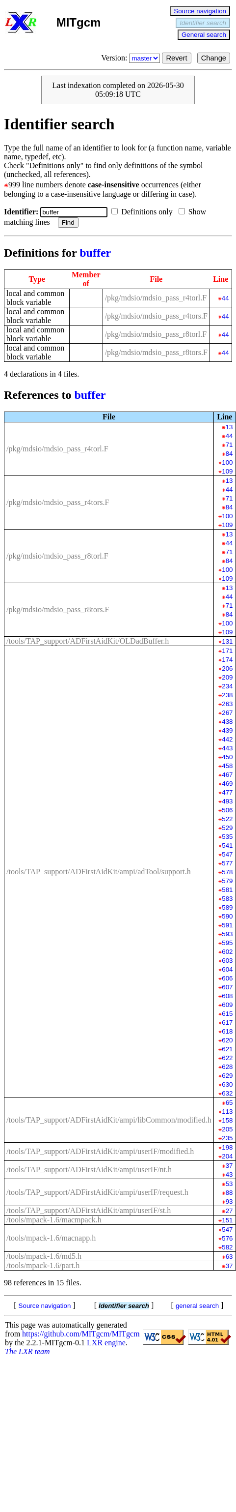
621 (227, 1049)
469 (227, 783)
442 (227, 739)
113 (227, 1111)
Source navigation (200, 11)
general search (197, 1305)
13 (229, 427)
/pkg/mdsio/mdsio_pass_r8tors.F (156, 352)
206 (227, 668)
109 (227, 471)
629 (227, 1075)
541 (227, 845)
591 (227, 925)
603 (227, 960)
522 (227, 819)
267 (227, 712)
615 (227, 1013)
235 (227, 1138)
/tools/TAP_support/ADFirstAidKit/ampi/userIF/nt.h (89, 1169)
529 (227, 827)
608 (227, 996)
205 (227, 1129)
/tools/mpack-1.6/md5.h (43, 1256)
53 (229, 1183)
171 (227, 650)
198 (227, 1147)
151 (227, 1220)
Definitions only (143, 212)
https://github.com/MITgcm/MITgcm (81, 1334)
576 (227, 1238)
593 (227, 934)
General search (204, 34)
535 (227, 836)
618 (227, 1031)
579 (227, 881)
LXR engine (106, 1342)
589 (227, 907)
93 (229, 1201)
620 (227, 1040)
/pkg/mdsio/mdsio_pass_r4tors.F (156, 316)
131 (227, 641)
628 (227, 1066)
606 (227, 978)
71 (229, 444)
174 (227, 659)
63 (229, 1256)
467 (227, 774)
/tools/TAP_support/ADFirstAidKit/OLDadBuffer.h (87, 641)
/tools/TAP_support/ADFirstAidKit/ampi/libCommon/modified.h (108, 1120)
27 (229, 1211)
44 (225, 298)
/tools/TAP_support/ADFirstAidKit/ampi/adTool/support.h (98, 871)
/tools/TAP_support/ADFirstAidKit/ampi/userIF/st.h (88, 1210)
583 (227, 898)
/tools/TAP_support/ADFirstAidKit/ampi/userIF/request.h (97, 1192)
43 (229, 1174)
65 (229, 1102)
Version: (131, 58)
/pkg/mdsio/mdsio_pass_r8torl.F (156, 334)
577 (227, 863)
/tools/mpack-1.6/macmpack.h (54, 1220)
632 (227, 1093)
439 (227, 730)
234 (227, 686)
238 (227, 695)
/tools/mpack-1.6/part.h (42, 1265)
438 (227, 721)
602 (227, 951)
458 (227, 766)
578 (227, 872)
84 (229, 453)
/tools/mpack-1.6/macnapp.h (51, 1238)
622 (227, 1058)
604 (227, 969)
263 (227, 704)
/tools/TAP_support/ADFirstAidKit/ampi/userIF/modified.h (100, 1151)
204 (227, 1156)
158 (227, 1120)
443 (227, 748)
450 (227, 757)
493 (227, 801)
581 (227, 889)
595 (227, 943)
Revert (176, 58)
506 (227, 810)
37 (229, 1165)
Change (213, 58)
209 (227, 677)
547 (227, 854)
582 (227, 1247)
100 (227, 462)
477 (227, 792)
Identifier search (203, 23)
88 (229, 1192)
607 (227, 987)
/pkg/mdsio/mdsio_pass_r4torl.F (156, 298)
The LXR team (27, 1351)
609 (227, 1004)
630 (227, 1084)
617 (227, 1022)
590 (227, 916)
